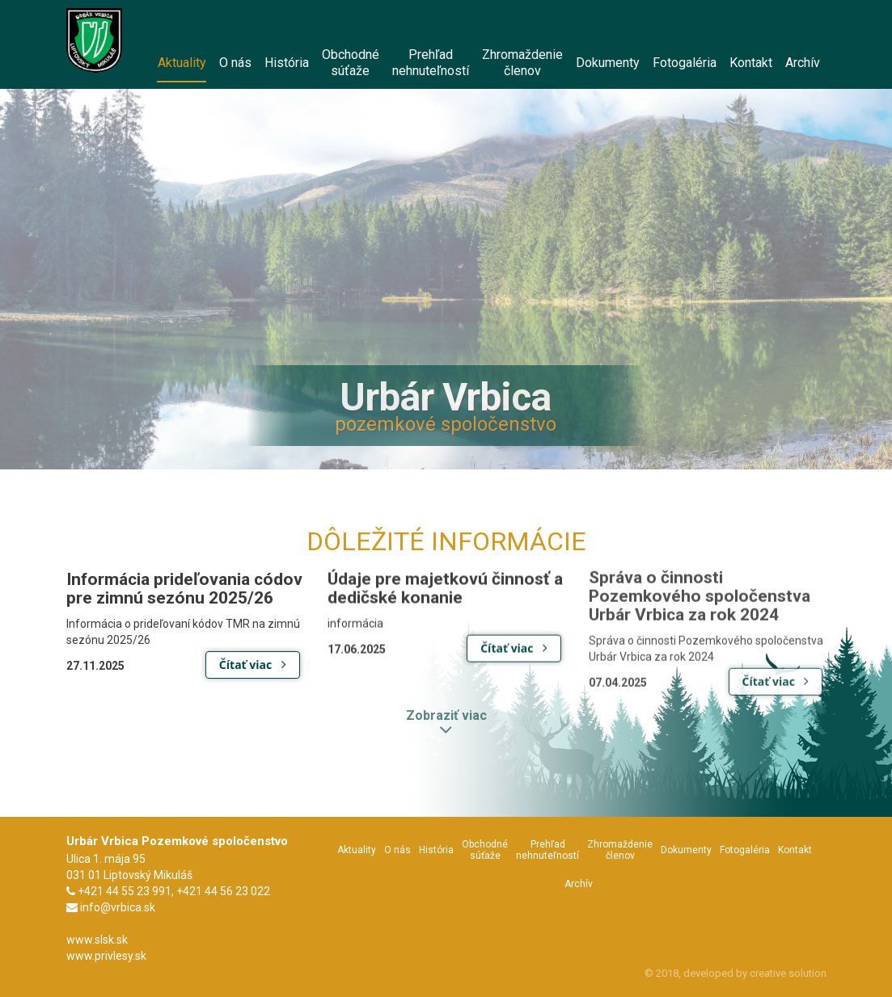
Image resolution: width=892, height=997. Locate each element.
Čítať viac (252, 664)
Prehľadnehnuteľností (547, 850)
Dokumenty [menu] (608, 62)
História (436, 850)
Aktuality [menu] (181, 69)
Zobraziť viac (446, 717)
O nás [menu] (235, 62)
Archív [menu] (802, 62)
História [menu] (286, 62)
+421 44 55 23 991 (124, 891)
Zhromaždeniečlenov (620, 850)
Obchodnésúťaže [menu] (350, 62)
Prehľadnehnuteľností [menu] (430, 62)
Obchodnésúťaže (485, 850)
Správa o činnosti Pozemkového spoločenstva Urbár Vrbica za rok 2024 (699, 594)
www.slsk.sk (97, 939)
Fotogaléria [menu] (685, 62)
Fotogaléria (745, 850)
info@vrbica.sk (117, 907)
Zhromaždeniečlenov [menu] (522, 62)
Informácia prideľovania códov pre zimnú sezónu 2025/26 (184, 589)
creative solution (788, 973)
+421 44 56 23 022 (223, 891)
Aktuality (356, 850)
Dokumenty (686, 850)
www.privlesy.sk (106, 955)
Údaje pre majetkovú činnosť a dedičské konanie (445, 587)
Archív (578, 884)
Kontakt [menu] (750, 62)
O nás (397, 850)
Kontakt (795, 850)
